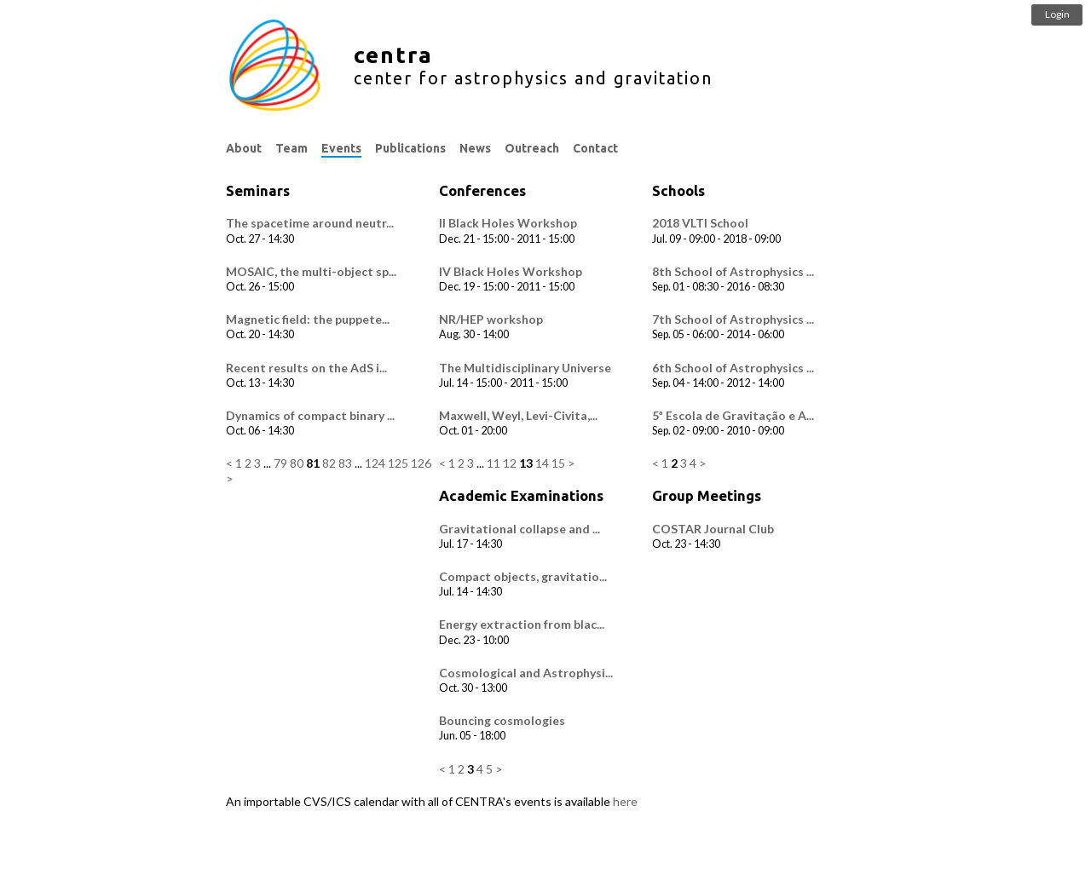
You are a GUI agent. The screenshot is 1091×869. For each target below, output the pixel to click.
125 (398, 463)
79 (280, 463)
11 (493, 463)
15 (558, 463)
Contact (595, 148)
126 (421, 463)
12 (510, 463)
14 (542, 463)
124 (375, 463)
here (625, 801)
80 (296, 463)
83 (345, 463)
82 (329, 463)
